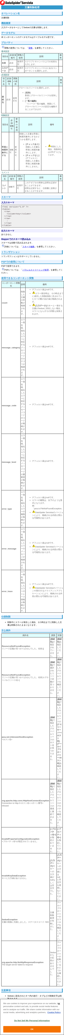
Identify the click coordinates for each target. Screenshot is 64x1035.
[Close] (59, 1003)
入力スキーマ (7, 202)
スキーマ (6, 197)
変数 (31, 48)
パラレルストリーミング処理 (35, 270)
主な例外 (6, 630)
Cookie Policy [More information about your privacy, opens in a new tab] (54, 1012)
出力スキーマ (7, 231)
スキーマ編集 (28, 246)
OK (32, 1029)
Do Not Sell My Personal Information (32, 1020)
